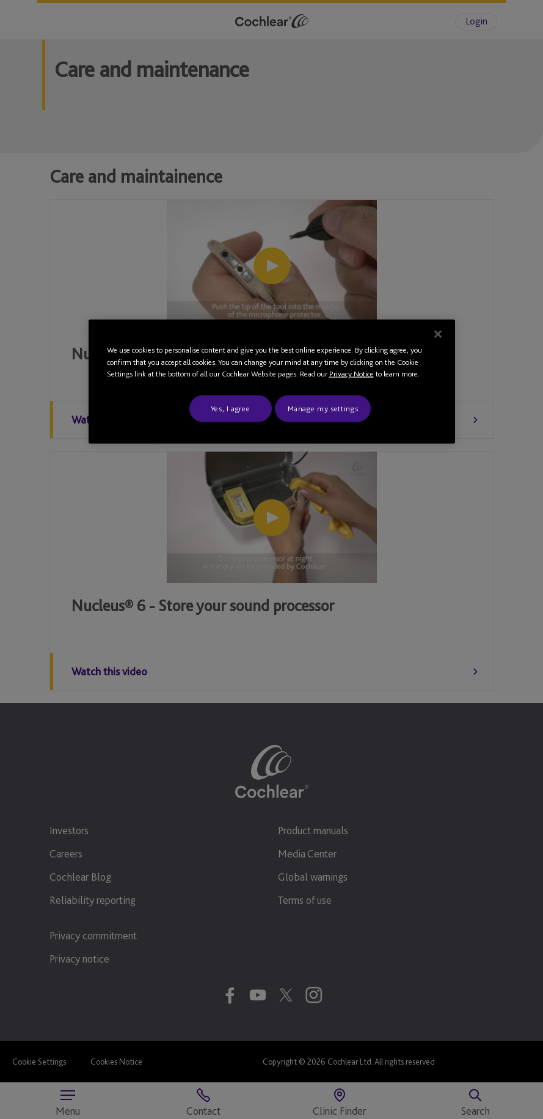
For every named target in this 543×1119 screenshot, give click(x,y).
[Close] (438, 334)
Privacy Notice (351, 373)
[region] (272, 382)
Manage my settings (323, 408)
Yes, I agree (230, 408)
